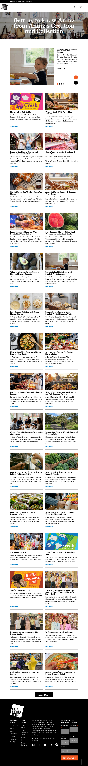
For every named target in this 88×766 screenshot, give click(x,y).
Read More (61, 67)
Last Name (74, 724)
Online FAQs (23, 725)
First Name (64, 725)
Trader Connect (24, 743)
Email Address (64, 736)
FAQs (12, 727)
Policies (12, 735)
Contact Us (14, 724)
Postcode (64, 746)
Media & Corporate (13, 731)
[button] (21, 1)
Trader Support (23, 738)
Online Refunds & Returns (24, 731)
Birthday (73, 735)
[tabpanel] (32, 64)
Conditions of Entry (13, 739)
